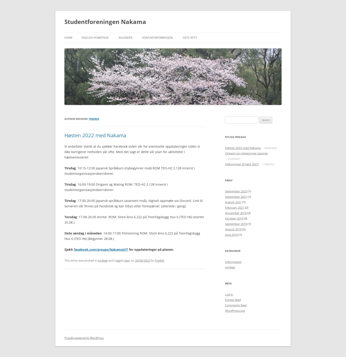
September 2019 (236, 224)
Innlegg (103, 260)
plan (127, 260)
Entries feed (233, 300)
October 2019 (234, 218)
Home (68, 38)
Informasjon (233, 262)
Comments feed (235, 305)
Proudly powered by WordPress (84, 338)
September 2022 (236, 191)
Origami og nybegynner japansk (246, 153)
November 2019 (235, 213)
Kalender (125, 38)
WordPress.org (235, 311)
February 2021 (234, 208)
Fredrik (94, 119)
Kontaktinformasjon (157, 38)
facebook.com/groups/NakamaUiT (101, 249)
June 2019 (231, 235)
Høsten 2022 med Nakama (95, 135)
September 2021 (236, 197)
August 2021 (233, 202)
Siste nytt (190, 38)
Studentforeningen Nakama (105, 22)
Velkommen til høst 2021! (242, 164)
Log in (229, 294)
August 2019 (233, 229)
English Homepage (95, 38)
